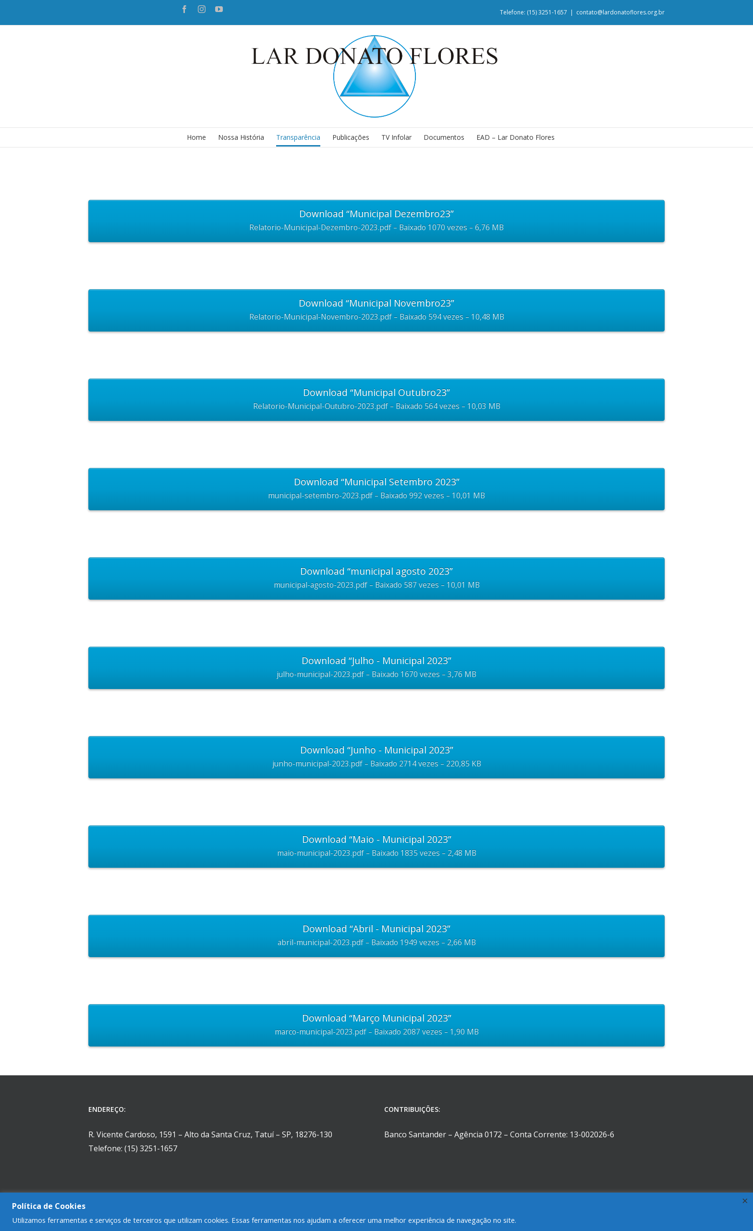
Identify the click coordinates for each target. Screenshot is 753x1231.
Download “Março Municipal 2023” (376, 1025)
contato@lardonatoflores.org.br (620, 12)
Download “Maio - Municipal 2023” (376, 847)
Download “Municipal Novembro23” (376, 310)
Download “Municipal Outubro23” (376, 400)
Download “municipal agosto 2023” (376, 578)
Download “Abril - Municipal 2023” (376, 936)
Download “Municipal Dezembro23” (376, 221)
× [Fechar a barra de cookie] (745, 1200)
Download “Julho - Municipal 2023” (376, 668)
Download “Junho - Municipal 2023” (376, 757)
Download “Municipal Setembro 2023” (376, 489)
